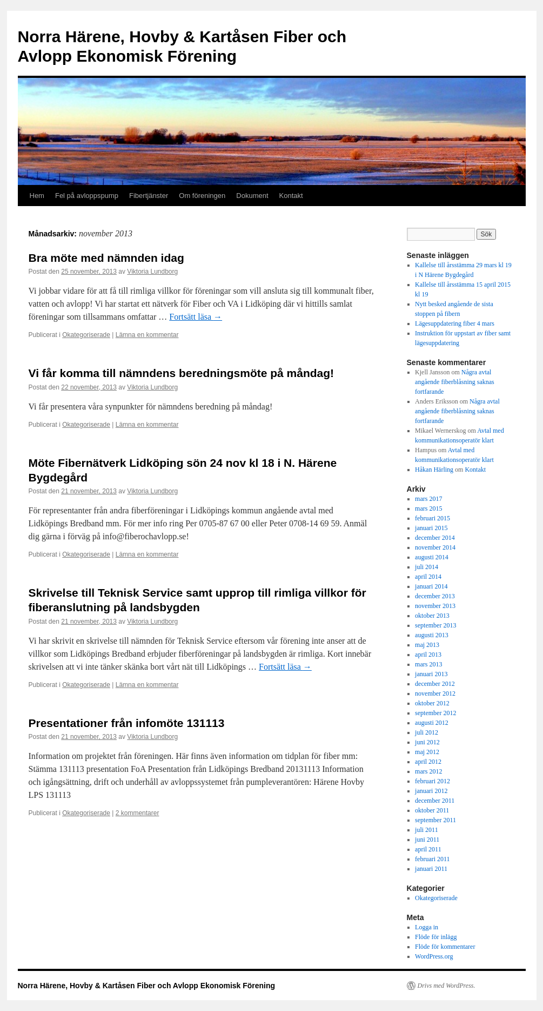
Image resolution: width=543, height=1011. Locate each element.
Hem (37, 195)
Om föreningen (202, 195)
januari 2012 (431, 791)
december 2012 (435, 684)
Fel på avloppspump (86, 195)
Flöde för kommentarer (445, 946)
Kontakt (291, 195)
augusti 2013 (431, 635)
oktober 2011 (432, 810)
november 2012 (435, 693)
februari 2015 (432, 518)
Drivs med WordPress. (446, 985)
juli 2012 (426, 732)
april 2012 (428, 761)
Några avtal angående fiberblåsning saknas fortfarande (454, 381)
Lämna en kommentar (147, 335)
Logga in (426, 927)
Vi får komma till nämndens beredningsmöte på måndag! (181, 373)
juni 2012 (427, 742)
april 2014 (428, 576)
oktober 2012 (432, 703)
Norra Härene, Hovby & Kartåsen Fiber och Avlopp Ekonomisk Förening (147, 985)
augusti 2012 (431, 722)
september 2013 (435, 625)
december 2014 (435, 537)
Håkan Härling (434, 469)
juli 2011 (426, 830)
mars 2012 (428, 771)
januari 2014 (431, 586)
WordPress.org (434, 956)
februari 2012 (432, 781)
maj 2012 (427, 752)
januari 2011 (431, 869)
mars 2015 (428, 508)
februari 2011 (432, 859)
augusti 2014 (431, 557)
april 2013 (428, 654)
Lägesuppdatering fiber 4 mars (454, 323)
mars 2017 (428, 499)
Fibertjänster (148, 195)
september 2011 (435, 820)
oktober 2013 (432, 615)
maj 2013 (427, 645)
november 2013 (435, 606)
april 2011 (428, 849)
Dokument (252, 195)
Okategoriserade (86, 335)
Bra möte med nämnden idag (106, 258)
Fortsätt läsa (195, 316)
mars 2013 (428, 664)
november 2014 (435, 547)
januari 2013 (431, 674)
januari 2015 (431, 528)
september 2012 (435, 713)
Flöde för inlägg (436, 937)
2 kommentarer (137, 813)
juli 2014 (426, 567)
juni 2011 (427, 839)
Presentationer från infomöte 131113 (127, 723)
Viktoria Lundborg (152, 271)
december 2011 (434, 800)
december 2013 (435, 596)
